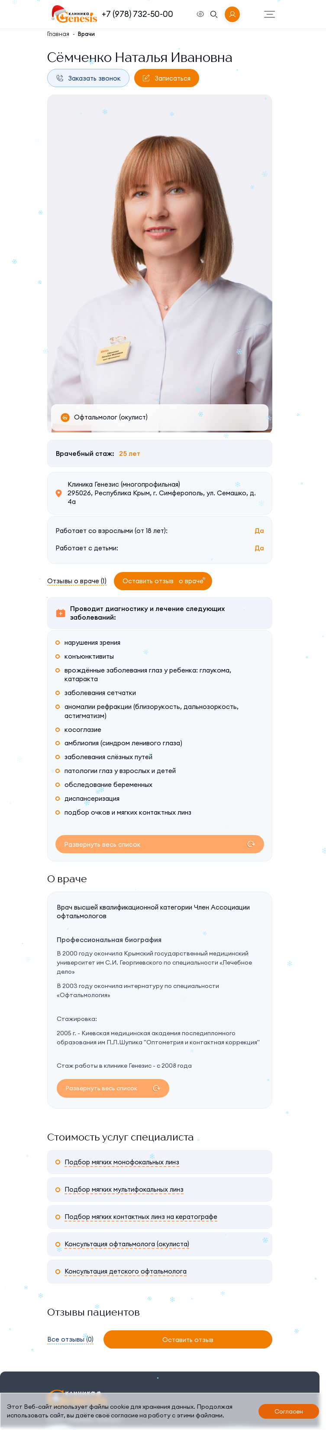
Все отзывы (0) (70, 1340)
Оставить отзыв (163, 581)
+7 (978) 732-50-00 (137, 14)
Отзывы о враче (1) (77, 581)
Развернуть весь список (102, 844)
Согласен (288, 1411)
